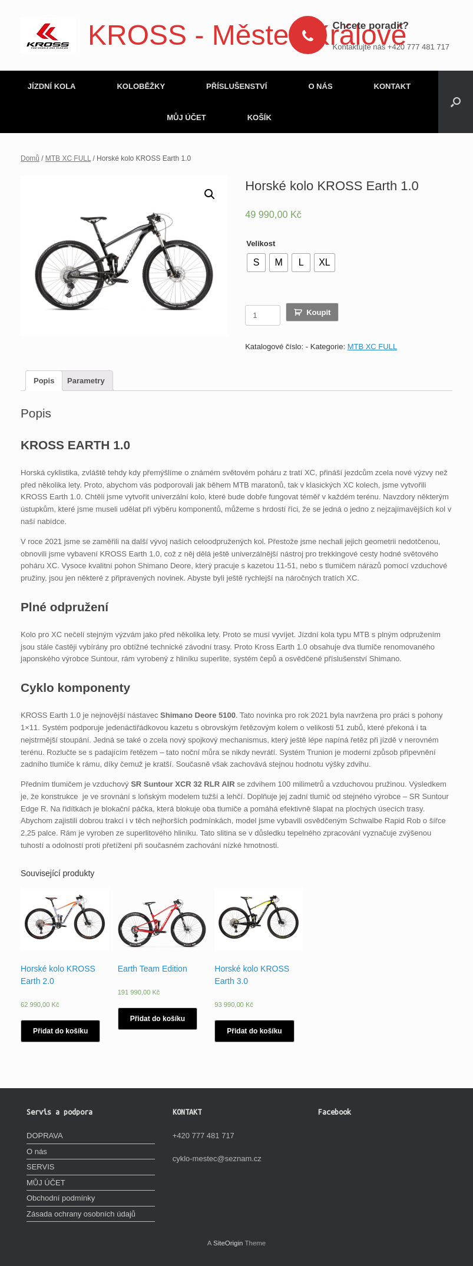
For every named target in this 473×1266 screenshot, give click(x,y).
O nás (37, 1151)
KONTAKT (392, 86)
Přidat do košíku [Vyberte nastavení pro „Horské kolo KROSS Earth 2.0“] (60, 1031)
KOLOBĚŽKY (141, 86)
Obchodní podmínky (61, 1198)
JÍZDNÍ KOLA (52, 86)
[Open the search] (455, 102)
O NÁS (320, 86)
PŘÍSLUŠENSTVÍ (236, 86)
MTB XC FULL (68, 158)
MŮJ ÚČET (186, 117)
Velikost (260, 243)
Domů (30, 158)
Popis (44, 380)
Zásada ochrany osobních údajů (81, 1213)
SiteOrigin (228, 1243)
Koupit (318, 312)
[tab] (43, 380)
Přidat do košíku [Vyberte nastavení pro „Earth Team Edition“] (157, 1019)
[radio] (256, 262)
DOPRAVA (45, 1135)
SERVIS (40, 1166)
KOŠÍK (259, 117)
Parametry (86, 380)
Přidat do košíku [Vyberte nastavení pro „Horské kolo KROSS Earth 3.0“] (254, 1031)
